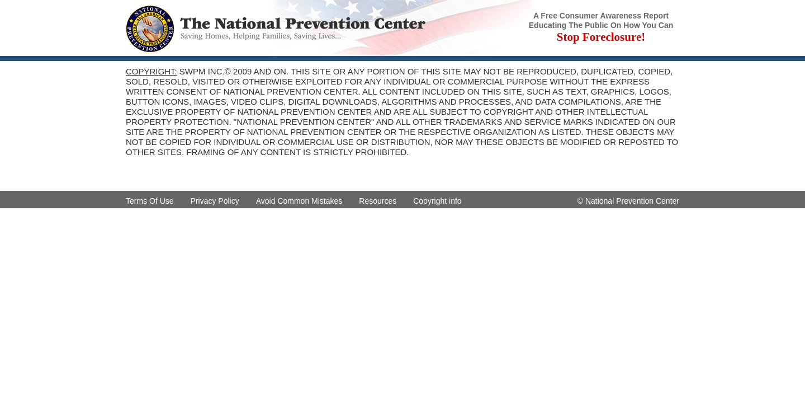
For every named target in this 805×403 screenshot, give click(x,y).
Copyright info (437, 200)
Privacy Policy (215, 200)
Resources (377, 200)
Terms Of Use (150, 200)
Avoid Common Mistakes (299, 200)
